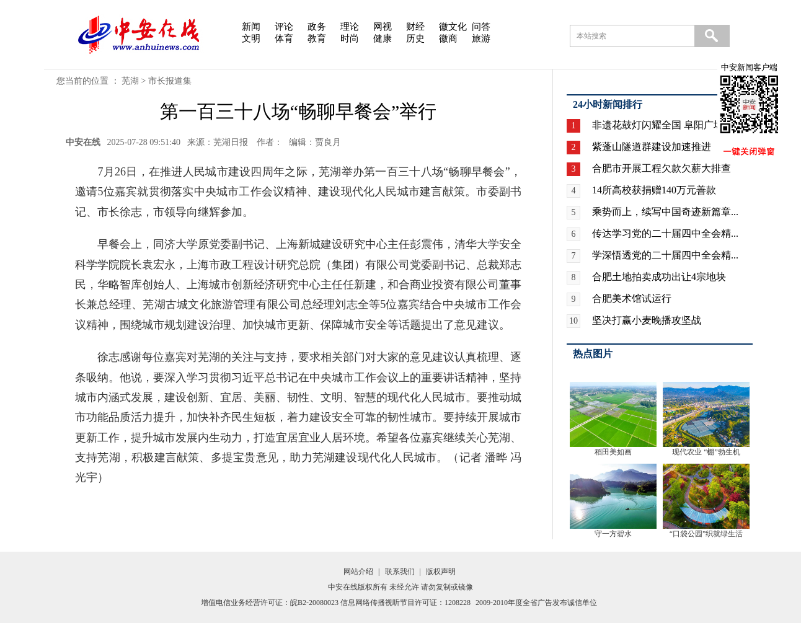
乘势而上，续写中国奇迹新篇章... (665, 211)
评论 (284, 27)
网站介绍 (358, 571)
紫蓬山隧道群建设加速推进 (651, 146)
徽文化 (453, 27)
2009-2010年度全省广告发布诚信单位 (536, 602)
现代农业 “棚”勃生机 (706, 452)
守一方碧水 (613, 533)
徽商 (448, 38)
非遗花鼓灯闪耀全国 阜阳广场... (661, 125)
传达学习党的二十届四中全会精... (665, 233)
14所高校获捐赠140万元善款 (654, 190)
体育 (284, 38)
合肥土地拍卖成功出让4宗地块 (659, 277)
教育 (317, 38)
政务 (317, 27)
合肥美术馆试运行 (631, 298)
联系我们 (400, 571)
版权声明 (441, 571)
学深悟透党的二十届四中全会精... (665, 255)
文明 (251, 38)
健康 (382, 38)
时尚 (349, 38)
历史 (415, 38)
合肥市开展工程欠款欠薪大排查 (661, 168)
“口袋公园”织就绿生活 (706, 533)
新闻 (251, 27)
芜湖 (130, 81)
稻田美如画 (613, 452)
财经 (415, 27)
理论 (349, 27)
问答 (481, 27)
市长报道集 (170, 81)
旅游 (481, 38)
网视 (382, 27)
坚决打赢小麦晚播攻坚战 (646, 320)
